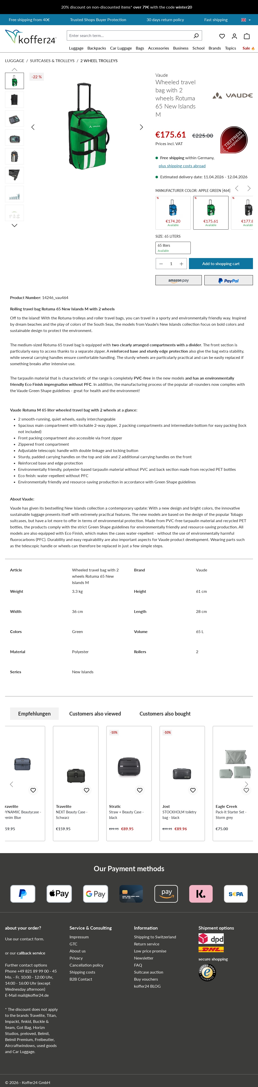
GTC (73, 943)
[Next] (141, 127)
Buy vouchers (146, 979)
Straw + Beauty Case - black (126, 815)
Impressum (79, 936)
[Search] (196, 35)
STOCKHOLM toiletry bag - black (179, 815)
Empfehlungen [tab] (34, 713)
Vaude (161, 75)
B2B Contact (81, 979)
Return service (146, 943)
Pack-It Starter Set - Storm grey (231, 815)
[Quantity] (171, 263)
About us (78, 950)
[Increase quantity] (181, 263)
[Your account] (234, 35)
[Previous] (33, 127)
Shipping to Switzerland (155, 936)
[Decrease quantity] (161, 263)
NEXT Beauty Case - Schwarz (71, 815)
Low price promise (150, 950)
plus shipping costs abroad (182, 165)
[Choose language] (246, 20)
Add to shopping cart (221, 263)
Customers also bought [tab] (165, 713)
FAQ (138, 965)
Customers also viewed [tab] (95, 713)
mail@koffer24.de (33, 995)
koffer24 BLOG (147, 986)
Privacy (76, 957)
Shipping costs (82, 972)
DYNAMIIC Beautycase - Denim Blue (22, 815)
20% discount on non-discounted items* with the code (126, 7)
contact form (31, 938)
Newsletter (143, 957)
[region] (75, 148)
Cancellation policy (86, 965)
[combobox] (128, 35)
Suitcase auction (148, 972)
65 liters (173, 247)
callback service (31, 952)
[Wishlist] (222, 35)
